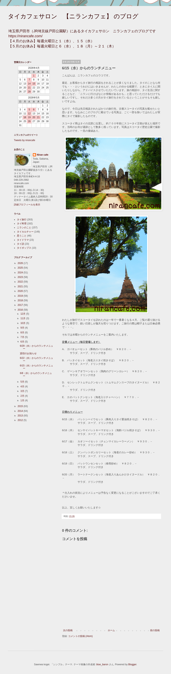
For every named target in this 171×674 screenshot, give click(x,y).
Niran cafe (42, 154)
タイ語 (20, 243)
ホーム (111, 630)
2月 (22, 395)
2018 (21, 300)
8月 (22, 332)
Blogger (132, 664)
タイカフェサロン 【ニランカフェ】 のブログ (73, 16)
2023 (21, 277)
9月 (22, 327)
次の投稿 (68, 630)
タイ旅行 (21, 219)
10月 (23, 323)
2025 (21, 267)
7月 (22, 337)
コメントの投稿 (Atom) (80, 636)
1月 (22, 400)
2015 (21, 406)
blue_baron (102, 664)
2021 (21, 286)
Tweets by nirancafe (24, 140)
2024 (21, 272)
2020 (21, 291)
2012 (21, 420)
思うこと (21, 235)
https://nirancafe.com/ (25, 36)
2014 (21, 411)
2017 (21, 305)
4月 (22, 386)
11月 (23, 318)
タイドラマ (23, 239)
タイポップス (24, 247)
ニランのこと (24, 227)
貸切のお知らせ (28, 353)
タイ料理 (21, 223)
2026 (21, 263)
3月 (22, 391)
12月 (23, 313)
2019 (21, 295)
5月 (22, 381)
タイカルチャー (25, 231)
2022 (21, 281)
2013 (21, 415)
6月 (22, 341)
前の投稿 (155, 630)
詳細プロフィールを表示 (27, 204)
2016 (21, 309)
